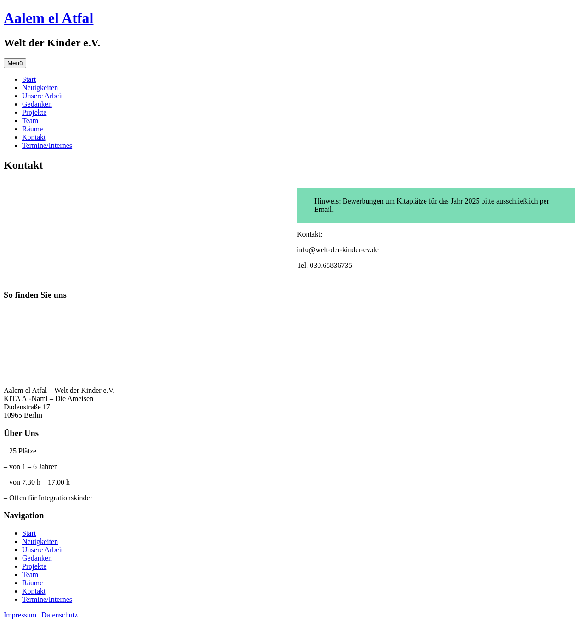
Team (30, 121)
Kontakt (34, 137)
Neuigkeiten (40, 87)
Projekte (34, 112)
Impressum (21, 615)
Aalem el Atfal (49, 18)
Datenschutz (59, 615)
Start (29, 79)
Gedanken (37, 104)
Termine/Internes (47, 145)
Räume (32, 129)
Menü (15, 63)
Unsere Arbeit (42, 96)
